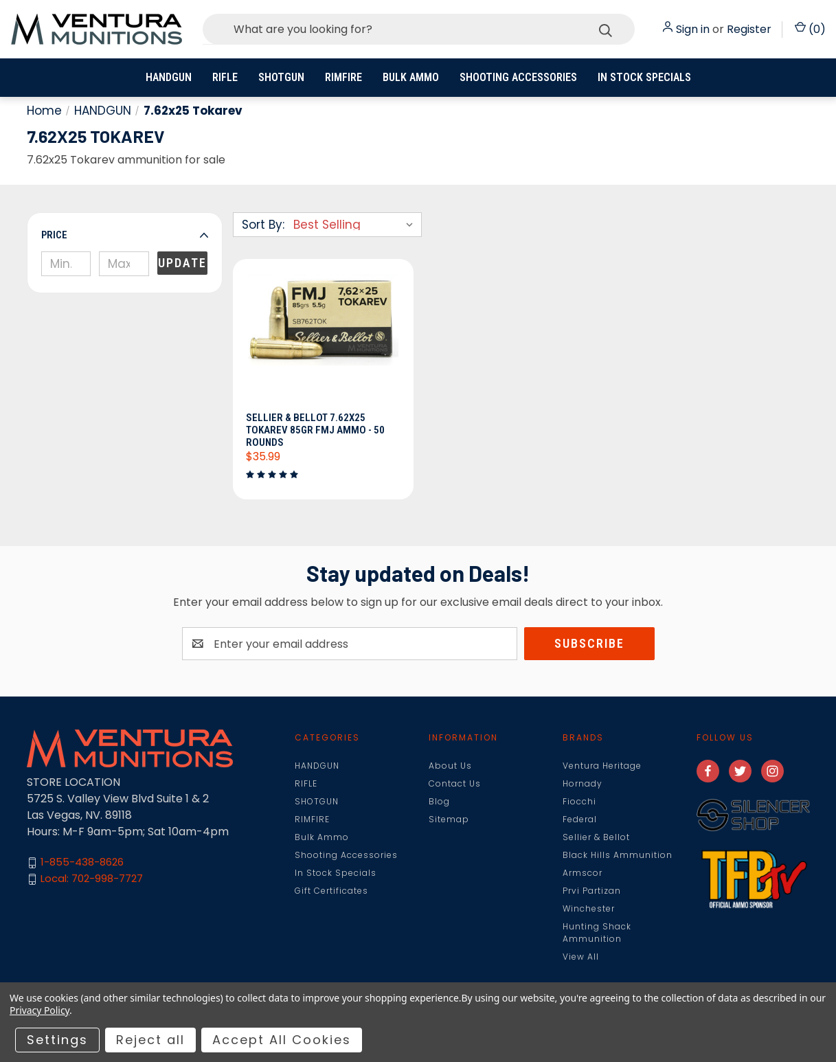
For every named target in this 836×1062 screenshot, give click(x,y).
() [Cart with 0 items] (810, 29)
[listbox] (356, 224)
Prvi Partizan (592, 890)
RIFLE (225, 77)
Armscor (582, 873)
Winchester (589, 908)
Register (749, 29)
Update (182, 263)
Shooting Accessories (518, 77)
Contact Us (455, 783)
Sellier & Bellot (596, 837)
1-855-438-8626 (82, 862)
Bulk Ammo (411, 77)
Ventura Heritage (602, 765)
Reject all (150, 1039)
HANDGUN (169, 77)
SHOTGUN (281, 77)
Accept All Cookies (281, 1039)
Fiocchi (579, 801)
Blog (439, 801)
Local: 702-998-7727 (92, 879)
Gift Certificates (331, 890)
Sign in (693, 29)
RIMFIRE (343, 77)
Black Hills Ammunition (618, 855)
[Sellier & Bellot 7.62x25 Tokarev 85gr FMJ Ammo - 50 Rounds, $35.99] (323, 339)
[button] (124, 235)
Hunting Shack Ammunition (597, 932)
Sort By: (263, 224)
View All (581, 956)
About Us (450, 765)
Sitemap (449, 819)
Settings (57, 1039)
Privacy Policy (39, 1010)
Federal (580, 819)
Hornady (582, 783)
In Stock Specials (644, 77)
